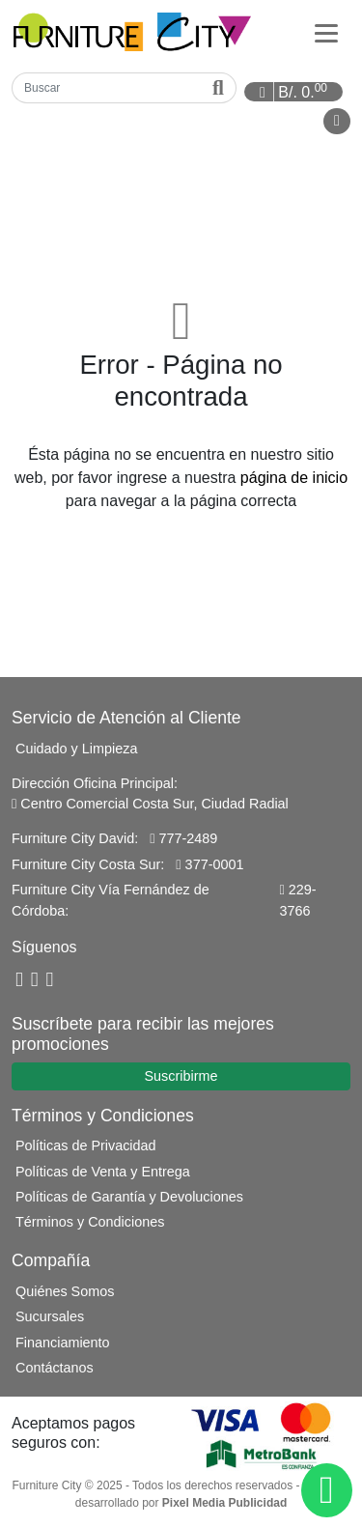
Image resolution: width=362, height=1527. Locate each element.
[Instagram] (50, 981)
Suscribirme (181, 1076)
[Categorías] (326, 32)
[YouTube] (34, 981)
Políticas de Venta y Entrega (102, 1171)
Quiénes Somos (64, 1291)
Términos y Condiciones (89, 1222)
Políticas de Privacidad (85, 1145)
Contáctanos (54, 1367)
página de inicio (294, 477)
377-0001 (209, 864)
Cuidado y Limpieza (76, 748)
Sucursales (49, 1316)
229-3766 (298, 900)
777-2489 (183, 838)
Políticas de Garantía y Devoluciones (129, 1196)
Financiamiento (62, 1342)
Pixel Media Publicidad (224, 1503)
